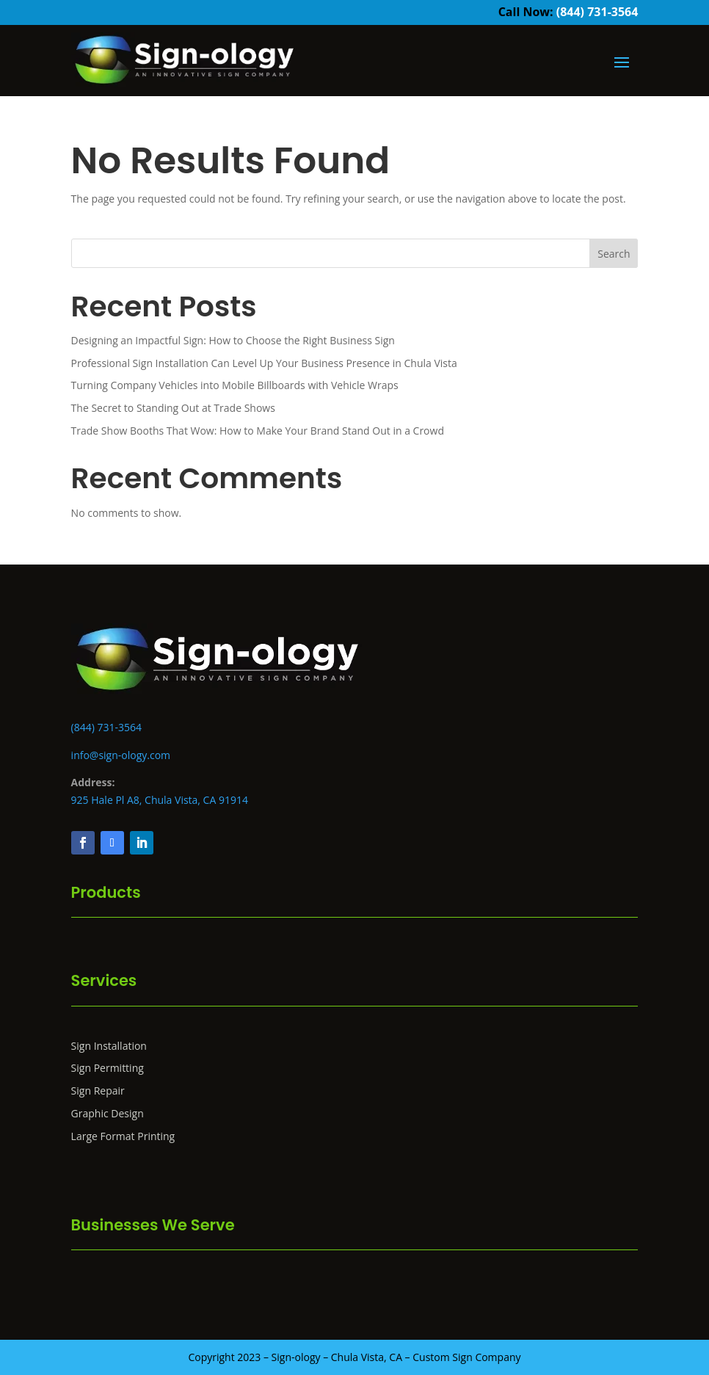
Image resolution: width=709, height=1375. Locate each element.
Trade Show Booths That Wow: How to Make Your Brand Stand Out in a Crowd (257, 431)
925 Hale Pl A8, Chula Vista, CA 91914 (159, 800)
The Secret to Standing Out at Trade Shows (173, 408)
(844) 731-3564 (597, 12)
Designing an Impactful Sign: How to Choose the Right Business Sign (233, 340)
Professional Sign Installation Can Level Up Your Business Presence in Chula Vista (264, 363)
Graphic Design (107, 1113)
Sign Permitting (107, 1068)
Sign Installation (109, 1046)
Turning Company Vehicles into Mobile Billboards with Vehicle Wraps (235, 385)
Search (613, 254)
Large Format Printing (123, 1136)
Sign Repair (98, 1091)
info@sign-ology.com (120, 755)
